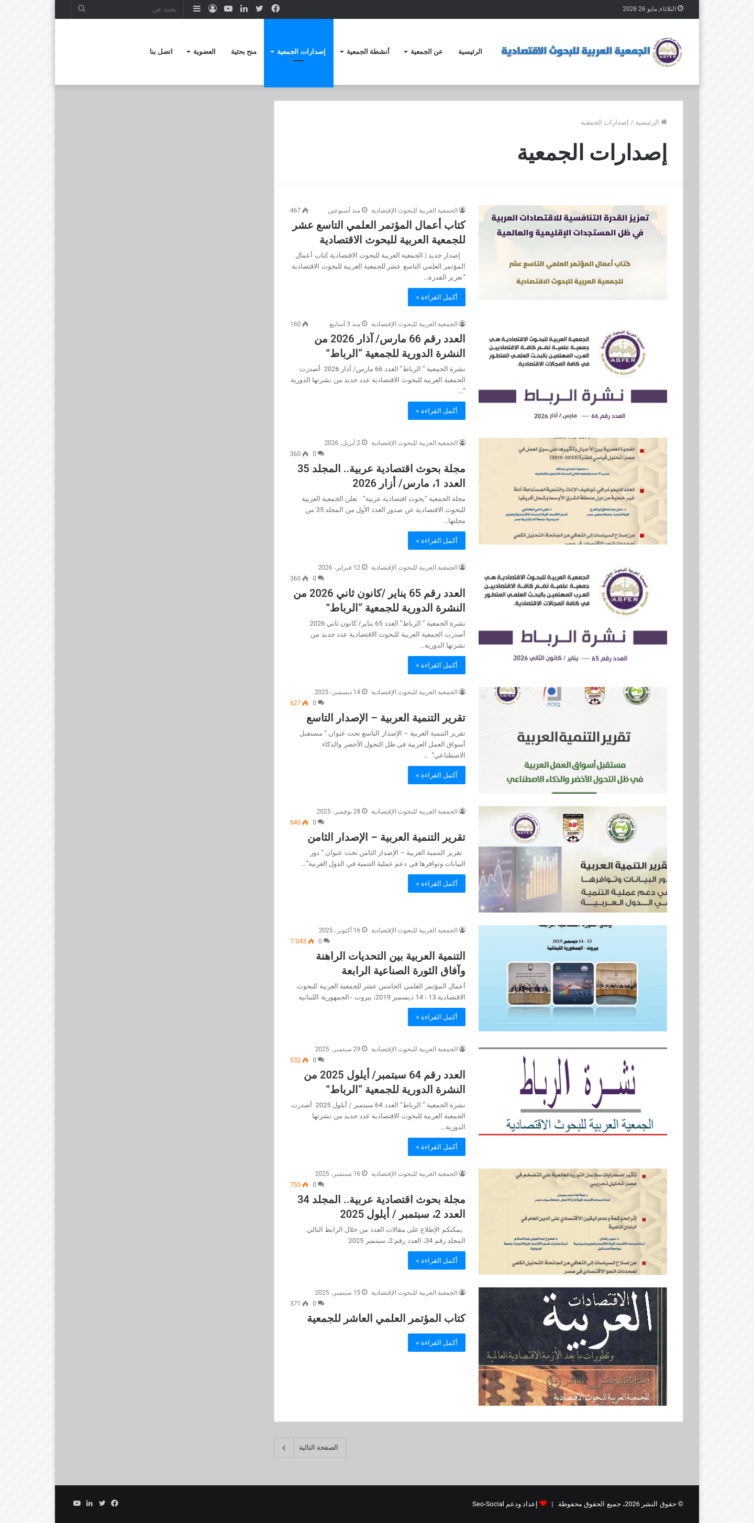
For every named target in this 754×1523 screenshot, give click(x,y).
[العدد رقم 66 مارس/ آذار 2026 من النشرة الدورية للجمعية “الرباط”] (573, 372)
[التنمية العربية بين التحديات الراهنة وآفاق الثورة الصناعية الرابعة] (573, 978)
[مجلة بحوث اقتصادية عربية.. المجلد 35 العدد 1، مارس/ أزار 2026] (573, 491)
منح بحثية (244, 51)
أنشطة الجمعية (368, 51)
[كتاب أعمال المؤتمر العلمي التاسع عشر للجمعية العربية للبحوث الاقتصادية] (573, 252)
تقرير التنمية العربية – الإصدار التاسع (385, 718)
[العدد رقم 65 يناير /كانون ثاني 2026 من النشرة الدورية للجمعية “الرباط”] (573, 615)
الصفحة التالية (310, 1447)
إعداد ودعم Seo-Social (505, 1504)
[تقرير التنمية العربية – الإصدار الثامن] (573, 859)
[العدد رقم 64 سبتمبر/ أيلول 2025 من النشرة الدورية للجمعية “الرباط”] (573, 1090)
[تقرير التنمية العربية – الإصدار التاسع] (573, 740)
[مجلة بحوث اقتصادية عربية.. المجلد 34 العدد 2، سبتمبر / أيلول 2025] (573, 1222)
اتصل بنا (161, 51)
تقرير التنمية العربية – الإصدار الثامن (386, 837)
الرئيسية (470, 51)
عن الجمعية (427, 51)
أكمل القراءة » (437, 297)
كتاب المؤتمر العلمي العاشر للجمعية (386, 1318)
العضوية (204, 51)
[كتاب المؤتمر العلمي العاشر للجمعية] (573, 1346)
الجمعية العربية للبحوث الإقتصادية (414, 210)
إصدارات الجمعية (301, 51)
